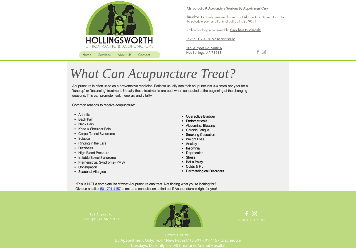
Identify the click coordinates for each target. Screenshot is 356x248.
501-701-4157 (253, 219)
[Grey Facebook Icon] (258, 52)
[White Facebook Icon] (246, 213)
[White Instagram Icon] (254, 213)
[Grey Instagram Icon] (264, 52)
